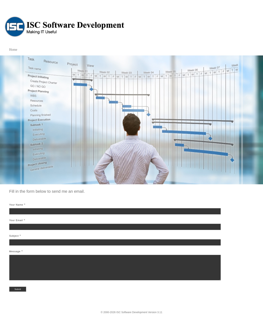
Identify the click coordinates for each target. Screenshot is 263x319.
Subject (14, 235)
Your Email (16, 220)
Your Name (16, 204)
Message (15, 251)
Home (13, 49)
